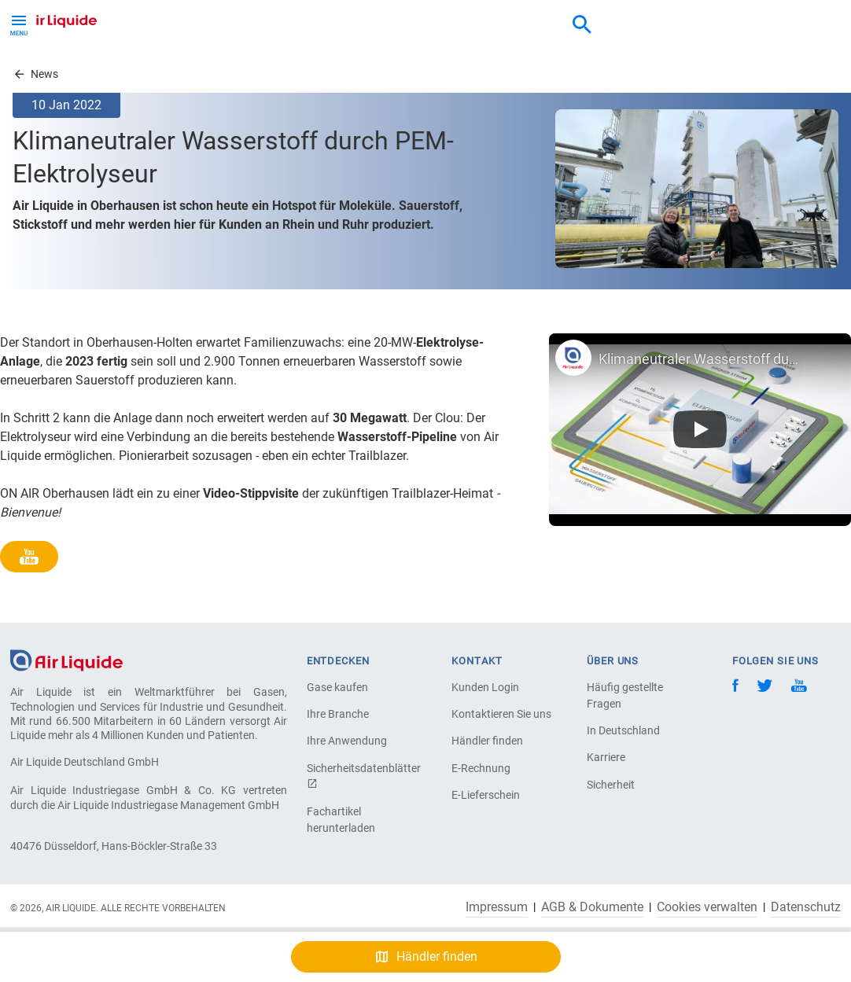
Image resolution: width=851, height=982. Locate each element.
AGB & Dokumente (592, 907)
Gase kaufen (337, 687)
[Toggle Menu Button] (19, 23)
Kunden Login (485, 687)
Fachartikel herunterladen (341, 819)
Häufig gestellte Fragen (625, 695)
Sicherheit (611, 784)
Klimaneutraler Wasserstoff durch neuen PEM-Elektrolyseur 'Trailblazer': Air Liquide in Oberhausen (700, 359)
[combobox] (582, 25)
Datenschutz (806, 907)
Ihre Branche (338, 714)
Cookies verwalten (707, 907)
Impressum (497, 907)
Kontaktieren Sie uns (501, 714)
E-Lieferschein (485, 795)
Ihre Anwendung (347, 740)
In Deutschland (623, 730)
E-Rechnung (480, 768)
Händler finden (487, 740)
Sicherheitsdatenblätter (362, 775)
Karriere (606, 757)
